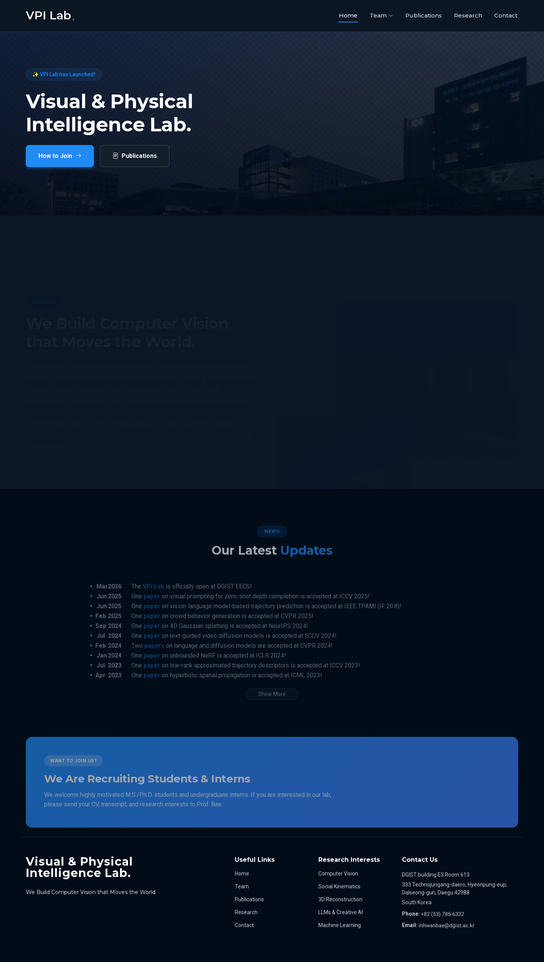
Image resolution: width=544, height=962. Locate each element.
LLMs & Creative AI (340, 912)
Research (468, 15)
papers (154, 658)
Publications (423, 15)
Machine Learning (339, 925)
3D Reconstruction (340, 899)
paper (152, 609)
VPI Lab (153, 599)
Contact (505, 15)
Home (348, 15)
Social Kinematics (339, 886)
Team (242, 886)
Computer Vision (338, 873)
